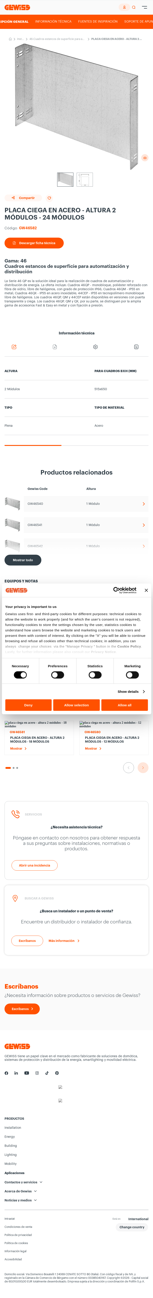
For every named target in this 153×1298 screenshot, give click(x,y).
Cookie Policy (129, 646)
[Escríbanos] (27, 941)
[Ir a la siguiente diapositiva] (143, 767)
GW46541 (35, 525)
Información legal (15, 1251)
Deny (28, 705)
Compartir (23, 197)
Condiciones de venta (18, 1227)
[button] (132, 1227)
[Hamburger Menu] (144, 7)
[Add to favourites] (49, 198)
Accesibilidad (13, 1259)
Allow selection (76, 705)
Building (11, 1145)
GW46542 (35, 546)
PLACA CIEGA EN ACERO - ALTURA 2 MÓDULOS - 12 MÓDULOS (112, 739)
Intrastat (10, 1218)
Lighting (11, 1155)
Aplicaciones (14, 1173)
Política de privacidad (18, 1235)
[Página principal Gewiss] (17, 7)
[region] (76, 404)
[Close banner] (146, 590)
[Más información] (64, 941)
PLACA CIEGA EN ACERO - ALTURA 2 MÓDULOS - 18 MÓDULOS (37, 739)
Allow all (125, 705)
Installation (20, 39)
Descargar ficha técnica (34, 243)
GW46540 (35, 503)
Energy (10, 1136)
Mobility (10, 1164)
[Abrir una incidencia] (35, 865)
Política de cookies (16, 1243)
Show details (128, 691)
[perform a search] (133, 7)
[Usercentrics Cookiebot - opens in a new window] (116, 590)
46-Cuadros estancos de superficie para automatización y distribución (57, 39)
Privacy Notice (103, 652)
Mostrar (16, 748)
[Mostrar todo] (23, 560)
